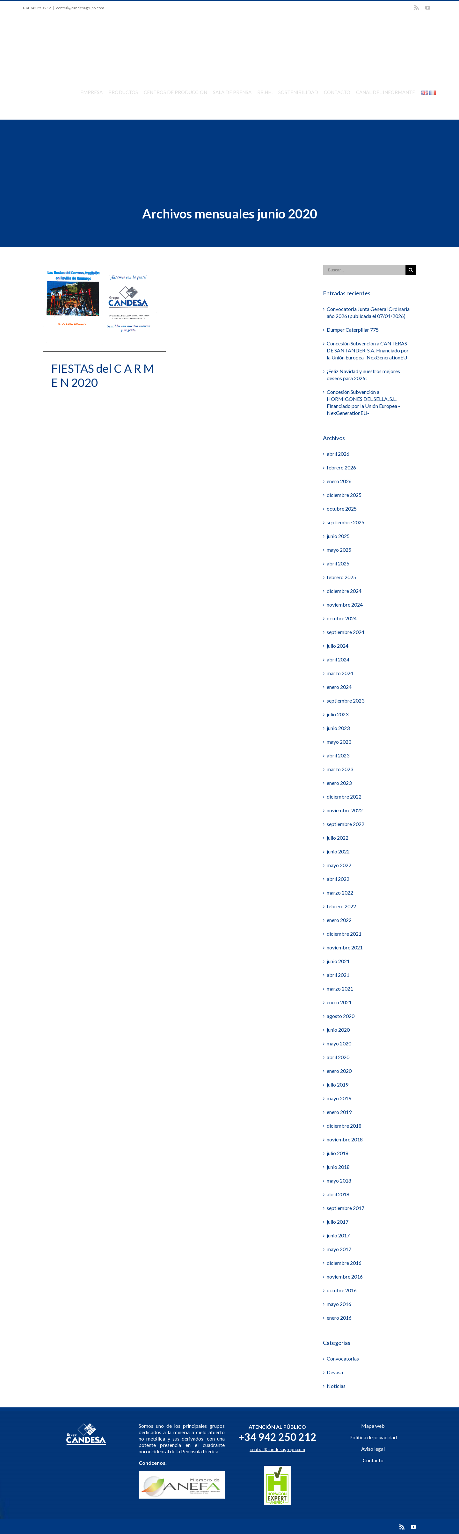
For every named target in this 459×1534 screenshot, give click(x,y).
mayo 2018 (339, 1180)
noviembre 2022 (345, 810)
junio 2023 (338, 728)
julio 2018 (337, 1153)
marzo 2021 (340, 988)
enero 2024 (339, 686)
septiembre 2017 (345, 1208)
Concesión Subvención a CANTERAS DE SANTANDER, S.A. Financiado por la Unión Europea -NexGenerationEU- (368, 350)
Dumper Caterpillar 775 (353, 329)
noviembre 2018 (345, 1139)
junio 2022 (338, 851)
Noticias (336, 1386)
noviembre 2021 (345, 947)
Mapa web (373, 1425)
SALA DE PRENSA (232, 92)
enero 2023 (339, 782)
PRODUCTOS (123, 92)
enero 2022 (339, 920)
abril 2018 (338, 1194)
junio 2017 (338, 1235)
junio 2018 (338, 1166)
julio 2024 (337, 645)
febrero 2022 (341, 906)
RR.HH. (265, 92)
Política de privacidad (373, 1437)
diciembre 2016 (344, 1262)
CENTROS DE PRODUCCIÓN (175, 92)
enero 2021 (339, 1002)
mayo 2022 (339, 865)
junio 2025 (338, 536)
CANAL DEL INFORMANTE (385, 92)
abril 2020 (338, 1057)
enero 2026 (339, 481)
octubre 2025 (342, 508)
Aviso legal (373, 1448)
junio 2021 (338, 961)
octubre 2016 (342, 1290)
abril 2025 (338, 563)
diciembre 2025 (344, 494)
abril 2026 (338, 453)
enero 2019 (339, 1112)
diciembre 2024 (344, 590)
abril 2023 (338, 755)
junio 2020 (338, 1029)
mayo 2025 (339, 549)
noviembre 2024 (345, 604)
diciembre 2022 (344, 796)
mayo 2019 (339, 1098)
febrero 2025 (341, 577)
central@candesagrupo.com (80, 7)
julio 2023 (337, 714)
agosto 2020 (340, 1016)
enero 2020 (339, 1070)
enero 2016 (339, 1317)
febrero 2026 (341, 467)
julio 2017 (337, 1221)
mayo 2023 (339, 741)
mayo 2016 (339, 1304)
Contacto (373, 1460)
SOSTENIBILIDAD (298, 92)
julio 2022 (337, 837)
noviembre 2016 (345, 1276)
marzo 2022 (340, 892)
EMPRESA (91, 92)
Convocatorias (343, 1358)
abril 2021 (338, 974)
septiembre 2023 (345, 700)
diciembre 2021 (344, 933)
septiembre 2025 (345, 522)
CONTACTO (337, 92)
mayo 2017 (339, 1249)
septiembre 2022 (345, 824)
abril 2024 (338, 659)
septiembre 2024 (345, 632)
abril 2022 (338, 878)
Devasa (335, 1372)
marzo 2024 (340, 673)
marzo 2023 (340, 769)
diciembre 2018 (344, 1125)
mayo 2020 (339, 1043)
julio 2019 (337, 1084)
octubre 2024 (342, 618)
